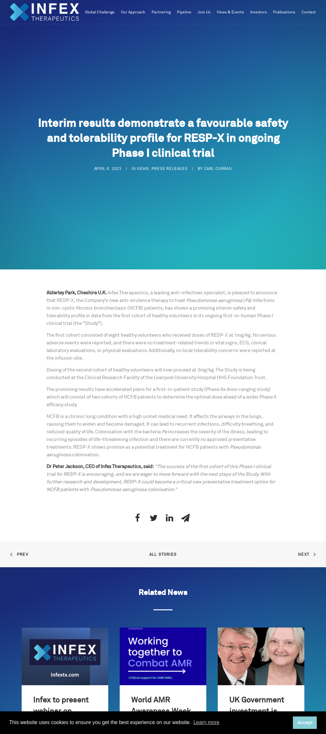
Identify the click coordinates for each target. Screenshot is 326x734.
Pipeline (184, 12)
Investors (258, 12)
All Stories (163, 551)
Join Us (204, 12)
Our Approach (133, 12)
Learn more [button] (206, 722)
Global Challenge (100, 12)
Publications (284, 12)
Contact (308, 12)
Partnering (161, 12)
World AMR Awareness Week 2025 (161, 708)
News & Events (230, 12)
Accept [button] (305, 722)
